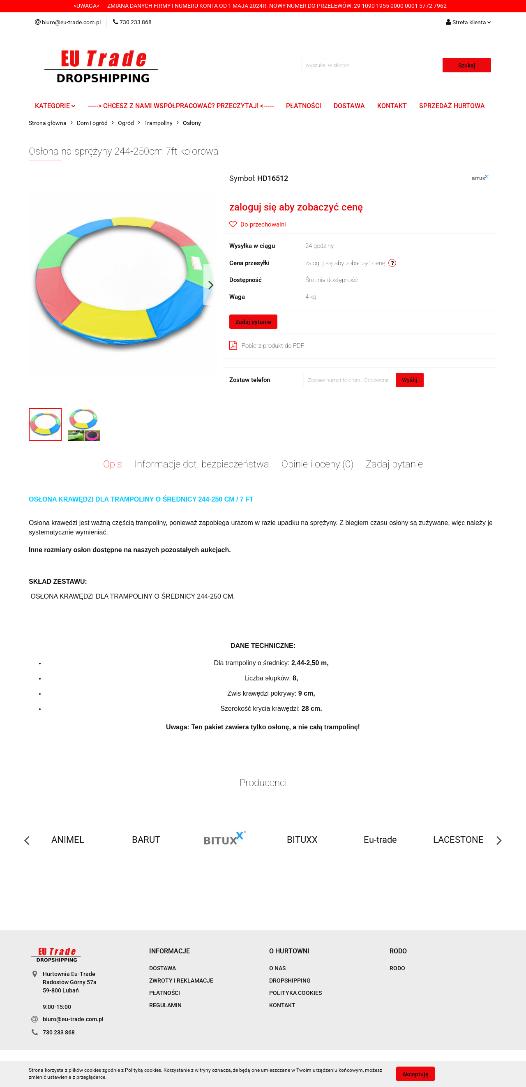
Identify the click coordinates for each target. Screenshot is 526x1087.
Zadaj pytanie (253, 322)
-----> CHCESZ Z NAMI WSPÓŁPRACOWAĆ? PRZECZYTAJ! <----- (181, 106)
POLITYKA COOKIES (295, 993)
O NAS (277, 968)
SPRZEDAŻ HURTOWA (452, 106)
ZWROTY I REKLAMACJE (181, 980)
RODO (397, 968)
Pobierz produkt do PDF (267, 345)
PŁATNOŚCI (303, 106)
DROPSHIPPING (290, 980)
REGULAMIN (165, 1005)
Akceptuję (415, 1074)
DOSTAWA (349, 106)
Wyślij (410, 380)
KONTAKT (392, 106)
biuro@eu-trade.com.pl (73, 1019)
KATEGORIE (55, 106)
